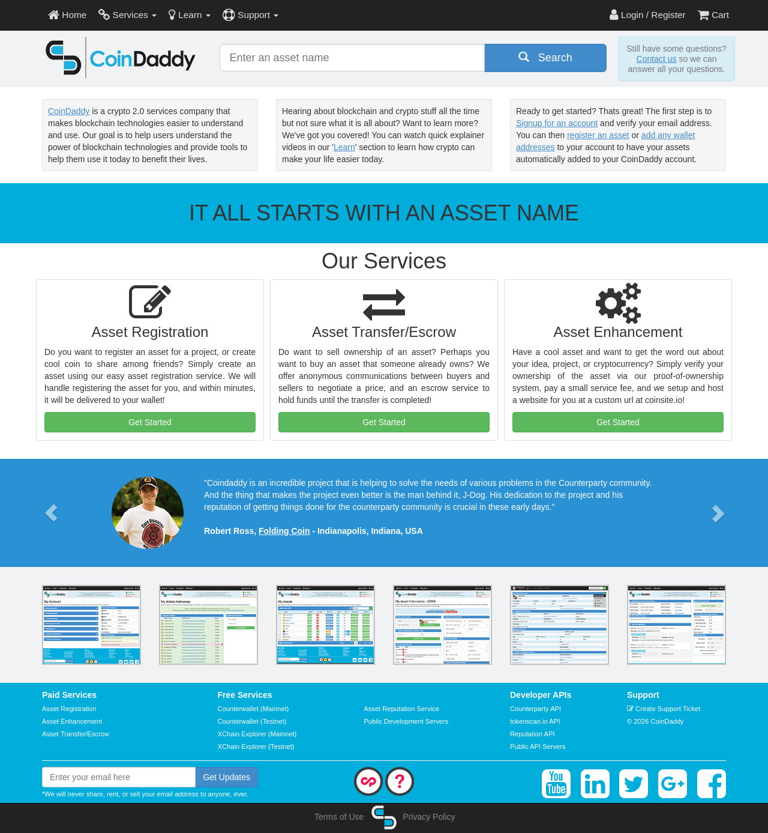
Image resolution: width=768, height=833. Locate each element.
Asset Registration (69, 708)
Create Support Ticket (663, 708)
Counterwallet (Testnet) (252, 721)
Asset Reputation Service (401, 708)
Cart (713, 15)
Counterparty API (535, 708)
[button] (51, 513)
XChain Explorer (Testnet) (256, 746)
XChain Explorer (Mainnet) (257, 734)
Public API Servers (538, 746)
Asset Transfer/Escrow (75, 734)
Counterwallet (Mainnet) (253, 708)
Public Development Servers (406, 721)
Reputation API (532, 734)
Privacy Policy (429, 817)
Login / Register (648, 15)
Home (67, 15)
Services (127, 15)
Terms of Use (339, 817)
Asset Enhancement (72, 721)
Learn (190, 15)
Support (250, 15)
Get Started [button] (150, 422)
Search (545, 57)
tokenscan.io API (535, 721)
